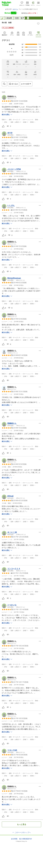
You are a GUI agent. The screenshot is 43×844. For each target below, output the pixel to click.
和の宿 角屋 (6, 22)
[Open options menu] (26, 83)
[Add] (38, 23)
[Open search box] (4, 83)
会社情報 (14, 839)
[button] (9, 97)
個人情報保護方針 (25, 839)
